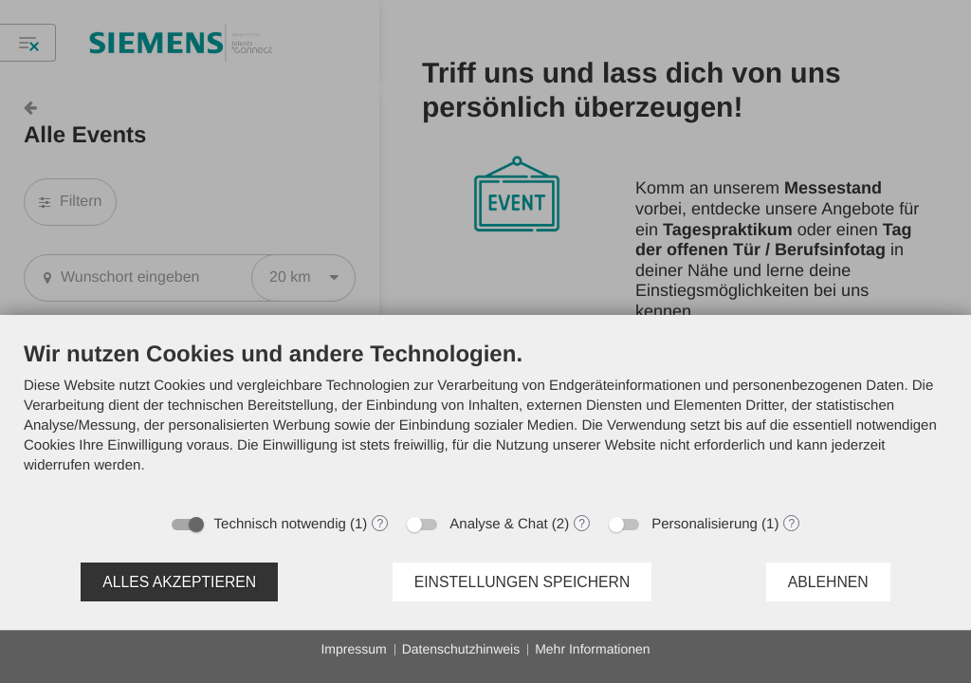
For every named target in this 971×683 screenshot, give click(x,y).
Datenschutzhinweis (461, 648)
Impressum (353, 648)
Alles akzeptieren (179, 582)
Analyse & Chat (498, 524)
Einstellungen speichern (522, 582)
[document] (485, 421)
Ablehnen (828, 582)
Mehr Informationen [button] (592, 648)
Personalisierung (704, 524)
